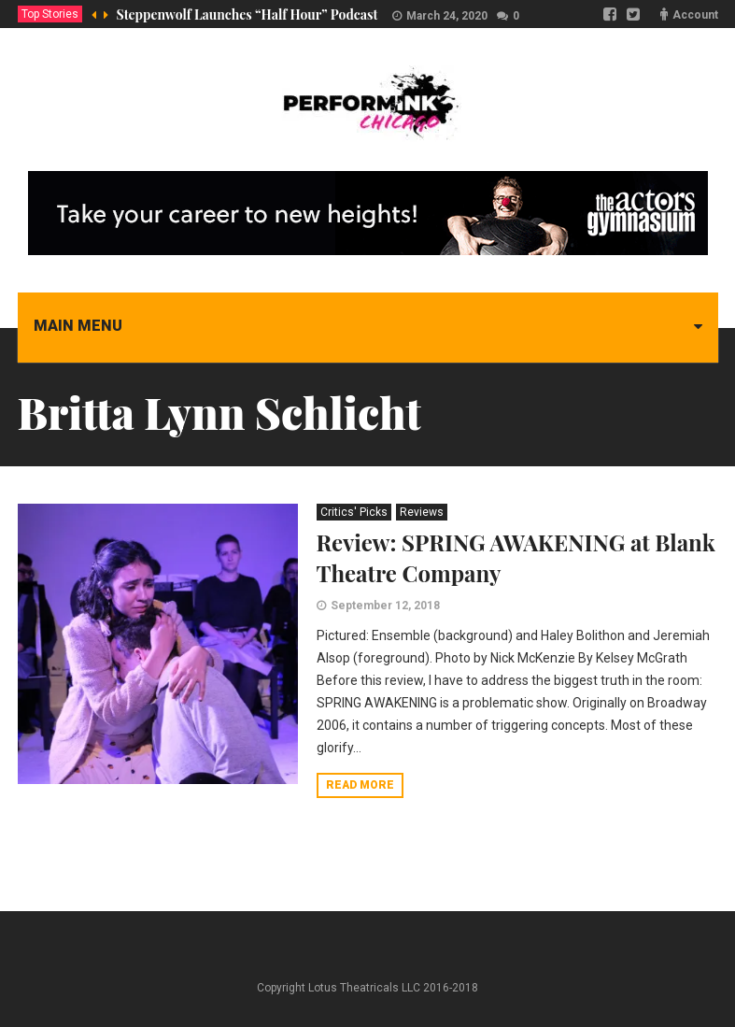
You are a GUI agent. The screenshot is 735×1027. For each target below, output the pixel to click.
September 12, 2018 (385, 605)
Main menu (78, 326)
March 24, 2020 (447, 15)
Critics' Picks (354, 512)
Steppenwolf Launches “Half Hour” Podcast (247, 14)
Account (695, 14)
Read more (360, 785)
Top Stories (49, 14)
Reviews (422, 512)
